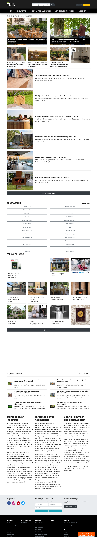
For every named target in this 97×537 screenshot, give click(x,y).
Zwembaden (70, 251)
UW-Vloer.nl (38, 532)
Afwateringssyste (70, 206)
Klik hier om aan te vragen (86, 534)
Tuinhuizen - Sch (70, 241)
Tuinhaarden (27, 241)
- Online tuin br (27, 206)
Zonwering (27, 251)
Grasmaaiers (27, 213)
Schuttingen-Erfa (27, 230)
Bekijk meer (86, 203)
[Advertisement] (48, 351)
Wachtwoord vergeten (12, 525)
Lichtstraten (69, 216)
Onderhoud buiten (27, 220)
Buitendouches (27, 210)
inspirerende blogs (16, 456)
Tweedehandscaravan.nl (70, 522)
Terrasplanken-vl (27, 237)
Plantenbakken (70, 223)
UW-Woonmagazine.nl (41, 534)
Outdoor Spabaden (70, 220)
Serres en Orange (70, 230)
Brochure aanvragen (70, 506)
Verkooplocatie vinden (64, 11)
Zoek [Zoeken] (52, 5)
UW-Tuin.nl (38, 529)
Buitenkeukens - (70, 210)
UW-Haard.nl (38, 525)
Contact (23, 525)
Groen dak (70, 213)
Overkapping (27, 223)
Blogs (65, 532)
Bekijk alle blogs (84, 374)
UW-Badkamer (39, 522)
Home (11, 11)
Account (79, 5)
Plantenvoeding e (27, 227)
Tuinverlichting (70, 244)
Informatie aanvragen (41, 11)
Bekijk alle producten (48, 330)
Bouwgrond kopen (68, 525)
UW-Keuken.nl (39, 527)
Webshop (82, 11)
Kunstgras (27, 216)
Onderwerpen (21, 11)
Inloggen (9, 522)
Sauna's (70, 227)
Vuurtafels (27, 248)
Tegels (27, 234)
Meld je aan (48, 511)
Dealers (66, 534)
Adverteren (24, 522)
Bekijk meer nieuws (48, 193)
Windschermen (70, 248)
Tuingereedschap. (70, 237)
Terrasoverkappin (70, 234)
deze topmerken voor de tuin (45, 429)
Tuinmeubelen (27, 244)
